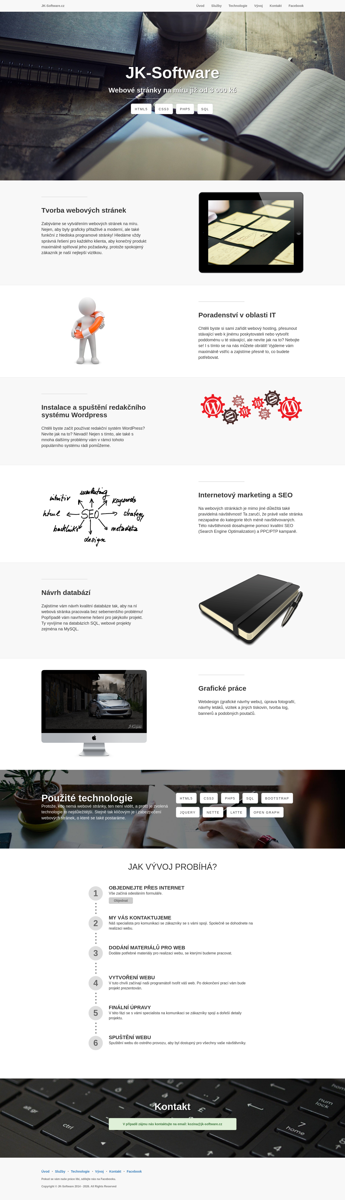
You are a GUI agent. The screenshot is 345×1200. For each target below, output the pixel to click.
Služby (216, 6)
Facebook (296, 6)
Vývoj (258, 6)
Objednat (121, 900)
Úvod (200, 6)
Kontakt (276, 6)
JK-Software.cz (52, 6)
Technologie (238, 6)
